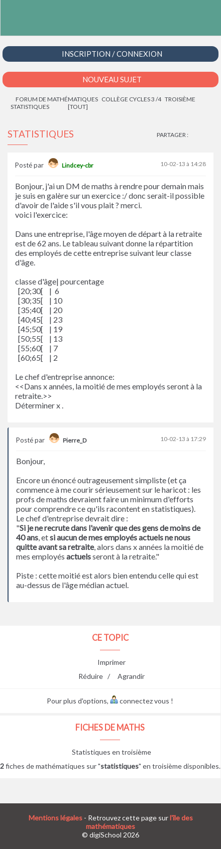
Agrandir (131, 676)
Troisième (180, 99)
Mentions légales (55, 817)
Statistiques (30, 106)
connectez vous (139, 700)
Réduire (90, 676)
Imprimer (111, 662)
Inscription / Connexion (112, 53)
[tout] (78, 106)
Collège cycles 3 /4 (131, 99)
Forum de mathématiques (57, 99)
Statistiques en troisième (111, 752)
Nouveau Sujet (112, 79)
